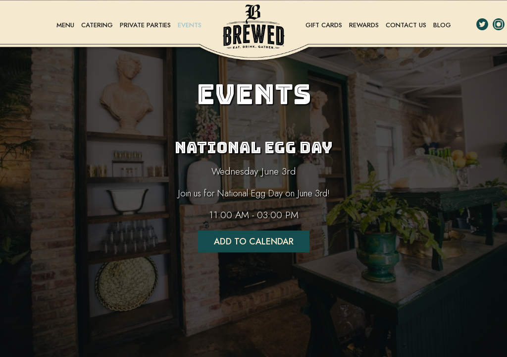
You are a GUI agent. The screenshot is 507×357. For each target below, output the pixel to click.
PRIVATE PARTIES (146, 25)
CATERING (98, 25)
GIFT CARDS (324, 25)
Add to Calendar (254, 241)
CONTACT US (407, 25)
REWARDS (365, 25)
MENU (66, 25)
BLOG (442, 25)
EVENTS (190, 25)
